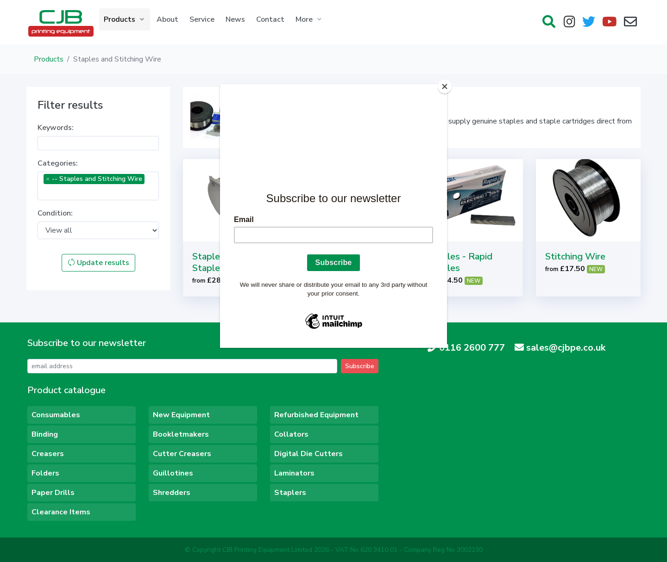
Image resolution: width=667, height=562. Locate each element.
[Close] (445, 86)
